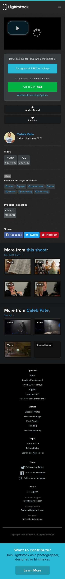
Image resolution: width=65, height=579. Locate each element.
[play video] (18, 28)
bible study (41, 191)
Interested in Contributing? (32, 398)
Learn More (32, 570)
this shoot (37, 250)
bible (50, 186)
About (32, 375)
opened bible (35, 186)
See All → (9, 315)
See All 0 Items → (13, 255)
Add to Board (32, 109)
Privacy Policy (32, 448)
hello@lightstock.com (32, 519)
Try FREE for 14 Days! (32, 384)
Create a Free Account (32, 380)
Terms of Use (32, 443)
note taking (25, 191)
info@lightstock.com (32, 500)
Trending (32, 425)
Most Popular (32, 421)
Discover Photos (32, 411)
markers (10, 191)
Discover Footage (32, 416)
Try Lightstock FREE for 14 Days (33, 68)
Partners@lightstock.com (32, 510)
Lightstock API (32, 394)
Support (32, 389)
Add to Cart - (32, 87)
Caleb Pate (25, 134)
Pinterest (49, 235)
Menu (59, 7)
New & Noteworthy (32, 430)
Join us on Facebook (35, 472)
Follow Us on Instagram (35, 478)
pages (21, 186)
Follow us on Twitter (34, 467)
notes (9, 186)
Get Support (32, 491)
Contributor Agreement (33, 452)
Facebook (14, 235)
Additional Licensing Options (32, 95)
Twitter (31, 235)
